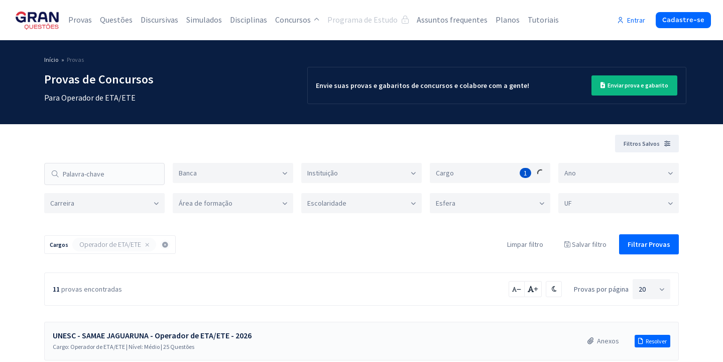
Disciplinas (248, 20)
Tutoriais (543, 20)
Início (51, 59)
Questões (116, 20)
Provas (80, 20)
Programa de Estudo (368, 20)
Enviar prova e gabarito (634, 85)
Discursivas (159, 20)
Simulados (204, 20)
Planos (508, 20)
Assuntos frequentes (452, 20)
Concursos (297, 20)
